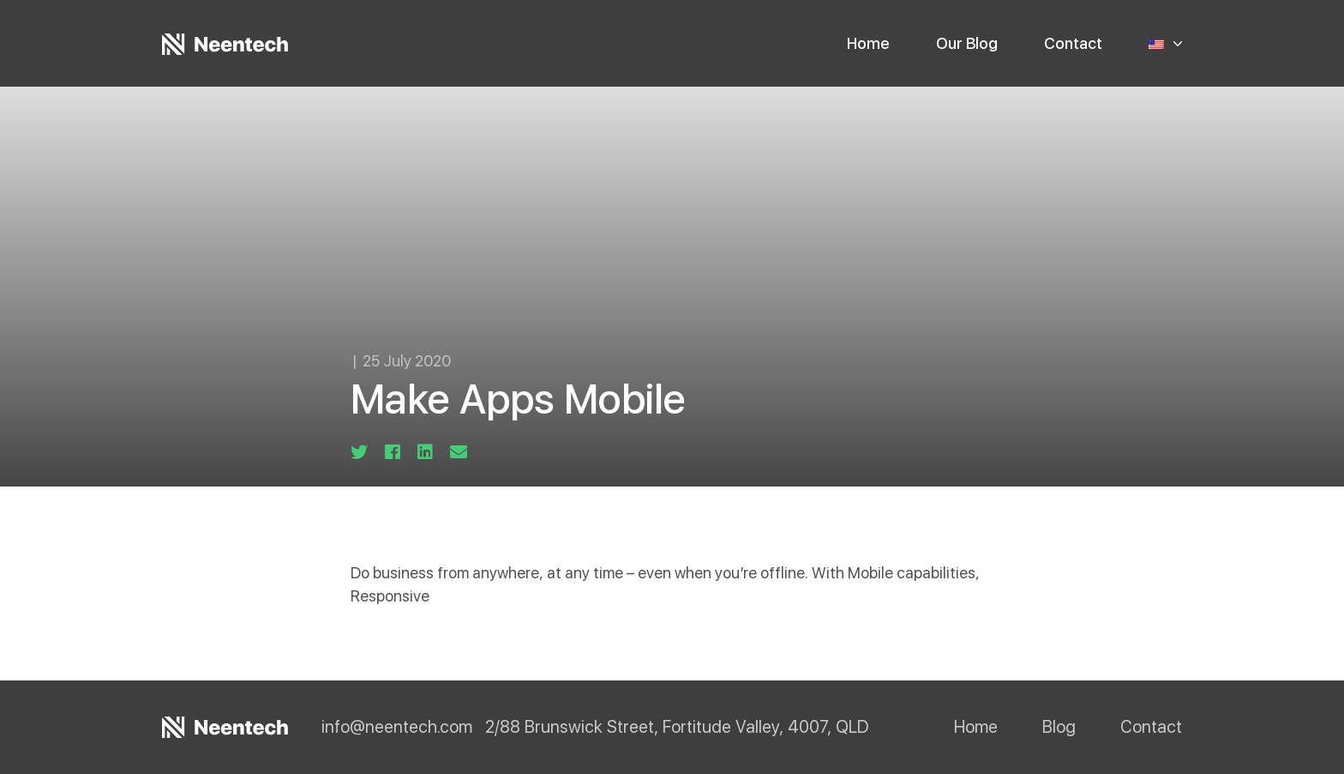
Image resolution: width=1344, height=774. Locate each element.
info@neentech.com (396, 727)
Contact (1073, 43)
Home (868, 43)
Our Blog (967, 43)
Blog (1059, 726)
